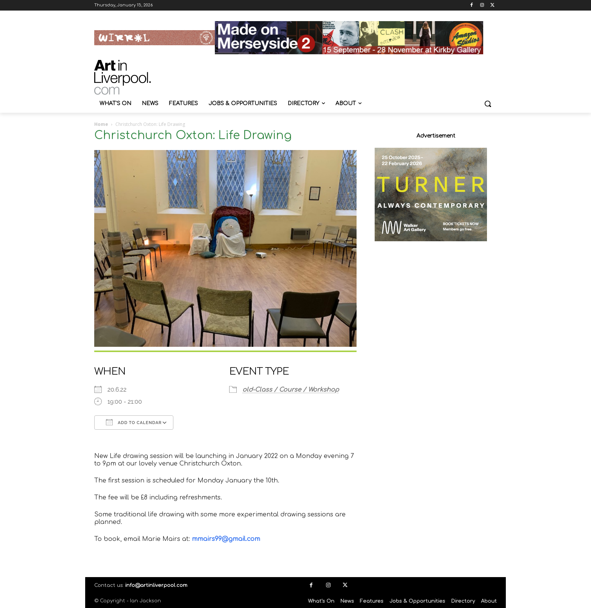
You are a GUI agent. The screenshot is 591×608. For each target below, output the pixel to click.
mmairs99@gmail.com (226, 539)
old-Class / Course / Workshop (290, 389)
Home (101, 124)
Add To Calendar (134, 422)
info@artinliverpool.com (156, 585)
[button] (488, 104)
